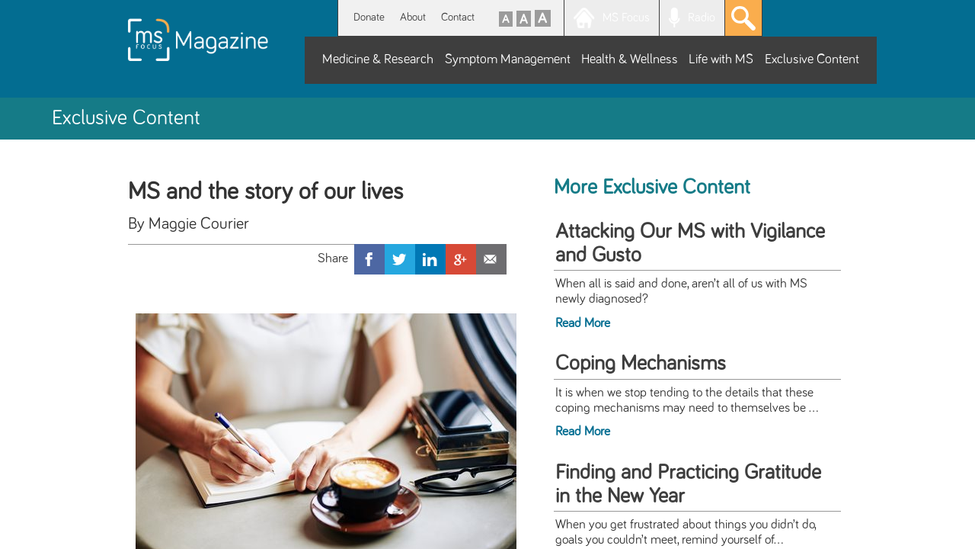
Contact (458, 17)
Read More (582, 323)
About (413, 17)
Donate (369, 17)
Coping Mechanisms (640, 363)
